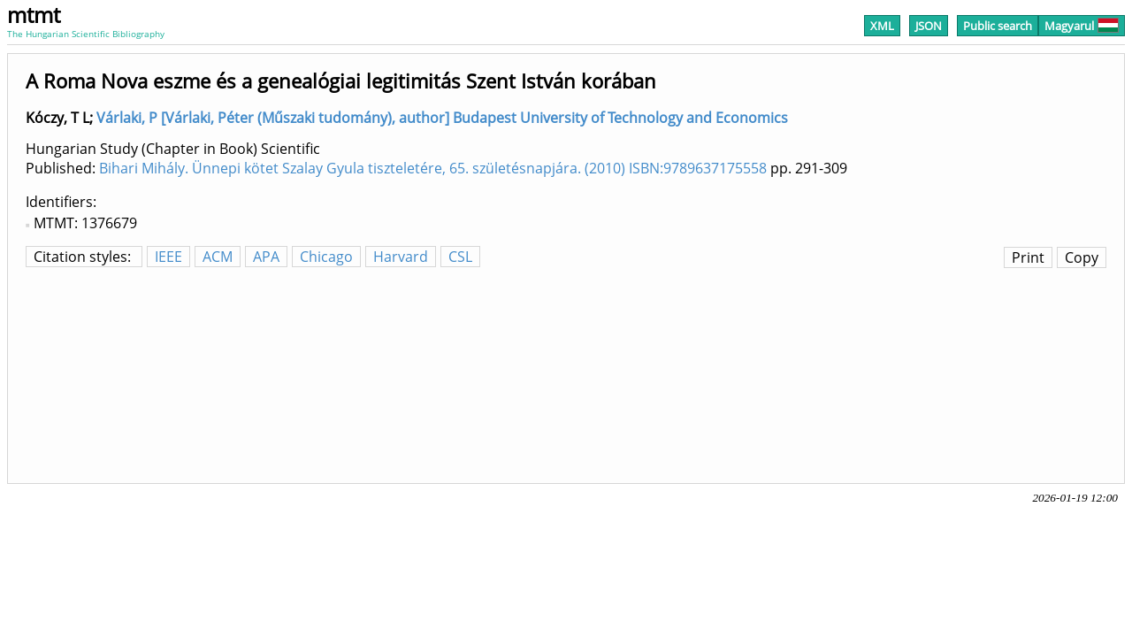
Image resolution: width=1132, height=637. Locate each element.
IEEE (168, 256)
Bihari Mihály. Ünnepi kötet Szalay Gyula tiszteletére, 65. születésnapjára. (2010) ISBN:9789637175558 (433, 168)
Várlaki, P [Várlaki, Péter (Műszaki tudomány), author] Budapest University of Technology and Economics (442, 117)
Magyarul (1081, 26)
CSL (460, 256)
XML (882, 26)
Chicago (326, 256)
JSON (928, 26)
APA (266, 256)
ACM (218, 256)
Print (1028, 257)
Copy (1081, 257)
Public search (997, 26)
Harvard (400, 256)
